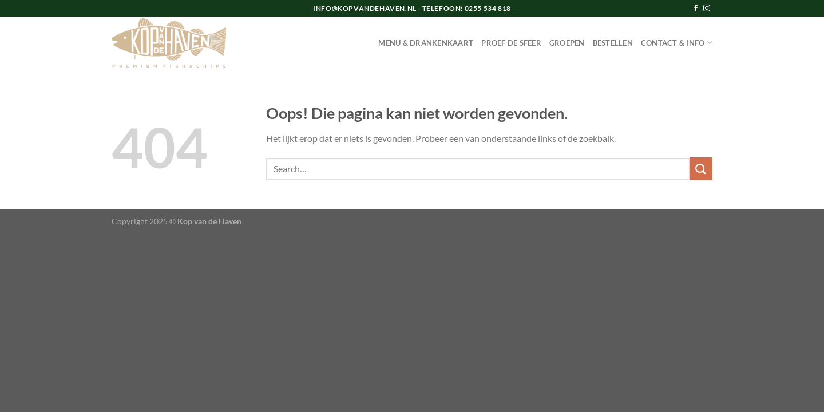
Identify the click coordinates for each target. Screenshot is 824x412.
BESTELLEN (613, 42)
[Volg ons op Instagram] (706, 9)
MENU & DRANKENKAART (425, 42)
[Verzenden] (701, 168)
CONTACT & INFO (676, 42)
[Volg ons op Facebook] (695, 9)
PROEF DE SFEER (511, 42)
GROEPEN (567, 42)
